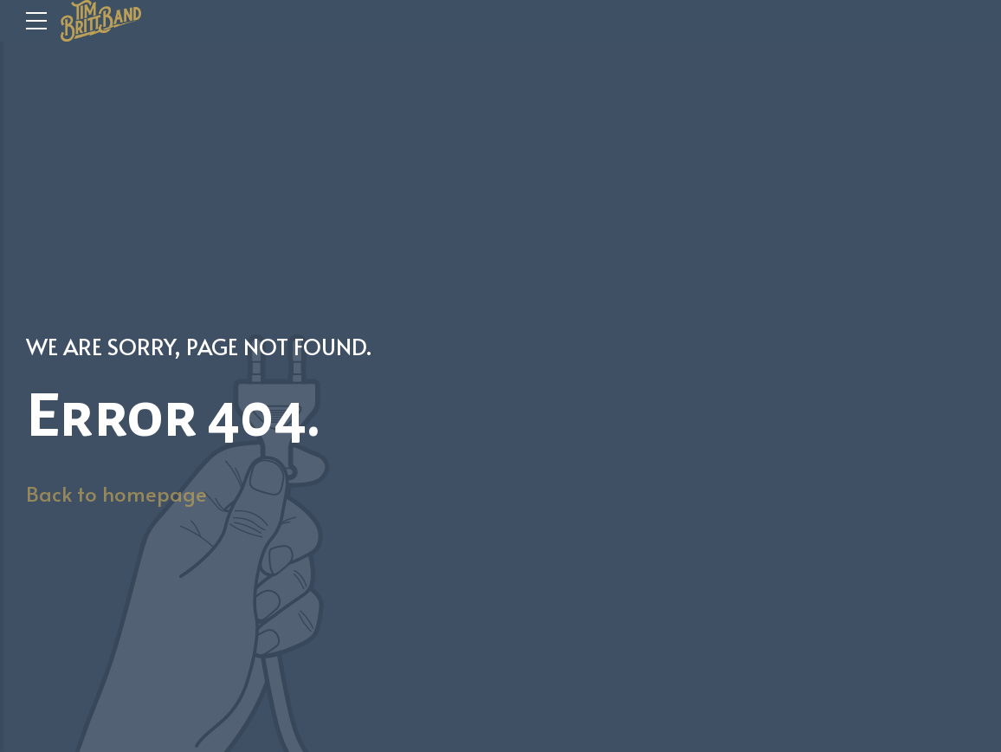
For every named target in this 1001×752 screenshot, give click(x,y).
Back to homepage (116, 493)
